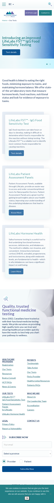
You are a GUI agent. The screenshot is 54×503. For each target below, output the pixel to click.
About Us (31, 397)
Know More (16, 216)
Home (4, 20)
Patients (31, 360)
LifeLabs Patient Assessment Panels (21, 179)
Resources (7, 373)
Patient (25, 461)
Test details (16, 157)
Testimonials (33, 363)
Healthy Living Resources (38, 381)
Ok (27, 498)
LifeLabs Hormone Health (25, 237)
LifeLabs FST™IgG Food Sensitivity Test (13, 398)
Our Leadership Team (37, 401)
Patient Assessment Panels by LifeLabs (11, 407)
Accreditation (33, 405)
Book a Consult (9, 378)
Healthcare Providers (8, 360)
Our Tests (7, 369)
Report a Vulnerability (12, 428)
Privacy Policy (8, 424)
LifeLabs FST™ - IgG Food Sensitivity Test (25, 125)
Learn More (16, 275)
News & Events (9, 386)
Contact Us (45, 13)
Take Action (32, 367)
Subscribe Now (27, 469)
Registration (7, 365)
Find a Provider (33, 376)
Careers (30, 410)
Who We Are (33, 393)
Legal (5, 421)
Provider (9, 461)
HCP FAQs (7, 382)
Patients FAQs (33, 385)
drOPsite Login (31, 13)
